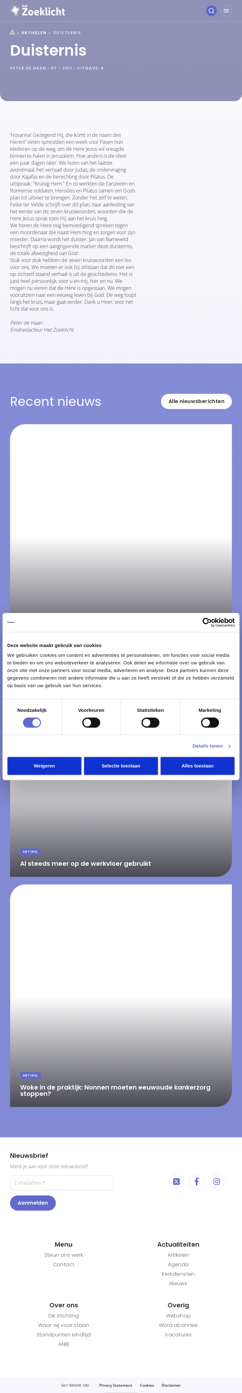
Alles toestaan (198, 765)
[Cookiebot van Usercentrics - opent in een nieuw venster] (207, 622)
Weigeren (44, 765)
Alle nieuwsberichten (196, 401)
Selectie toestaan (121, 765)
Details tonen (207, 745)
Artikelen (33, 32)
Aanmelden (33, 1203)
